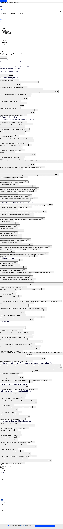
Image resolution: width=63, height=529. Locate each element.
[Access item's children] (7, 32)
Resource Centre (4, 44)
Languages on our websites (5, 518)
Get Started (4, 32)
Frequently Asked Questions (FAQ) (7, 493)
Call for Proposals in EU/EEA (7, 35)
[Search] (29, 14)
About (3, 29)
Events (4, 41)
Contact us (3, 516)
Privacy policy (4, 520)
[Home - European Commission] (6, 4)
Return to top (2, 474)
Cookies (3, 519)
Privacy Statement (4, 494)
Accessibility (3, 522)
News (4, 40)
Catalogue (3, 30)
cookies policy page (23, 525)
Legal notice (3, 521)
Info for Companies (6, 33)
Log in (2, 7)
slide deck (6, 121)
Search (2, 12)
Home (3, 27)
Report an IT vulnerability (5, 517)
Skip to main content (3, 0)
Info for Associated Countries (7, 34)
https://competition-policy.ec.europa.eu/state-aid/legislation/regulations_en (14, 327)
